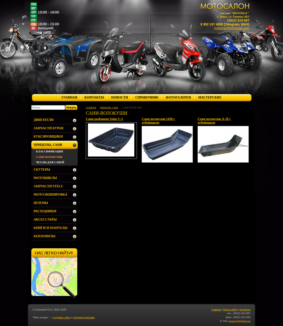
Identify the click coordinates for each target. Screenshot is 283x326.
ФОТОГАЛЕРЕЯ (178, 97)
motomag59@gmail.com (231, 28)
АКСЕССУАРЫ (45, 219)
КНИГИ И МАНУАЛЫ (51, 228)
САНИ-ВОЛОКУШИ (49, 157)
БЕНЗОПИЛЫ (44, 236)
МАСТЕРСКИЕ (210, 97)
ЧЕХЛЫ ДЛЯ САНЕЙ (50, 162)
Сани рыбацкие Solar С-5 (104, 119)
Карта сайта (230, 309)
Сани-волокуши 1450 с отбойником (158, 120)
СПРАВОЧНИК (146, 97)
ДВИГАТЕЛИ (44, 120)
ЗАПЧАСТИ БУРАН (48, 128)
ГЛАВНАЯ (69, 97)
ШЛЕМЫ (41, 203)
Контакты (245, 309)
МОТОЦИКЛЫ (45, 178)
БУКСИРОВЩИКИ (48, 136)
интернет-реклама (84, 317)
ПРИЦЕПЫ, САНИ (109, 108)
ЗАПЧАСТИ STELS (48, 186)
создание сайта (61, 317)
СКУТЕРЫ (42, 169)
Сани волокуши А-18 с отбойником (214, 120)
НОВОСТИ (119, 97)
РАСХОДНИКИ (45, 211)
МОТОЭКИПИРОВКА (50, 194)
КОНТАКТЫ (94, 97)
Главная (216, 309)
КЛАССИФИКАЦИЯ (49, 151)
